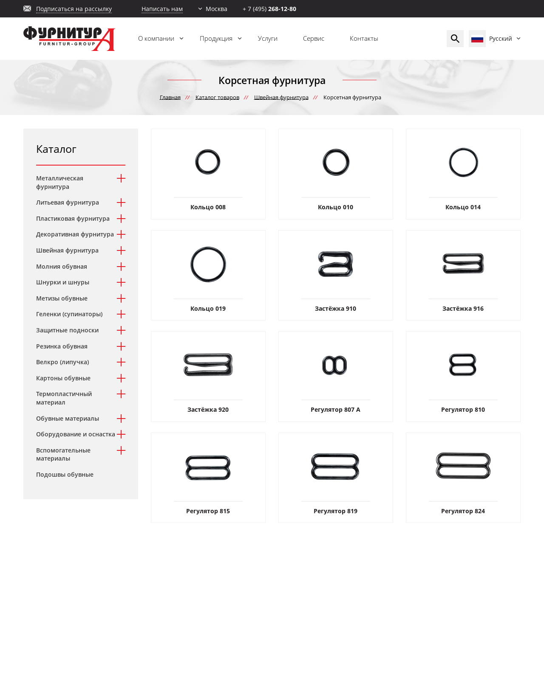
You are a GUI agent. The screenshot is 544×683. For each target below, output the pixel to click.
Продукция (216, 38)
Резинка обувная (62, 346)
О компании (156, 38)
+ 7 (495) (269, 9)
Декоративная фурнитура (75, 234)
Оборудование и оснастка (75, 434)
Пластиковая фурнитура (73, 218)
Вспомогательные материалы (63, 454)
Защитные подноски (67, 330)
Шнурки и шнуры (62, 282)
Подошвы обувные (65, 474)
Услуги (268, 38)
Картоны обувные (63, 378)
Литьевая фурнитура (67, 202)
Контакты (364, 38)
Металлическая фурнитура (59, 182)
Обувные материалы (67, 418)
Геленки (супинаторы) (69, 314)
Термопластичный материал (64, 398)
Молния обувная (61, 266)
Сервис (313, 38)
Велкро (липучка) (62, 362)
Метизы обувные (62, 298)
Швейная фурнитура (67, 250)
